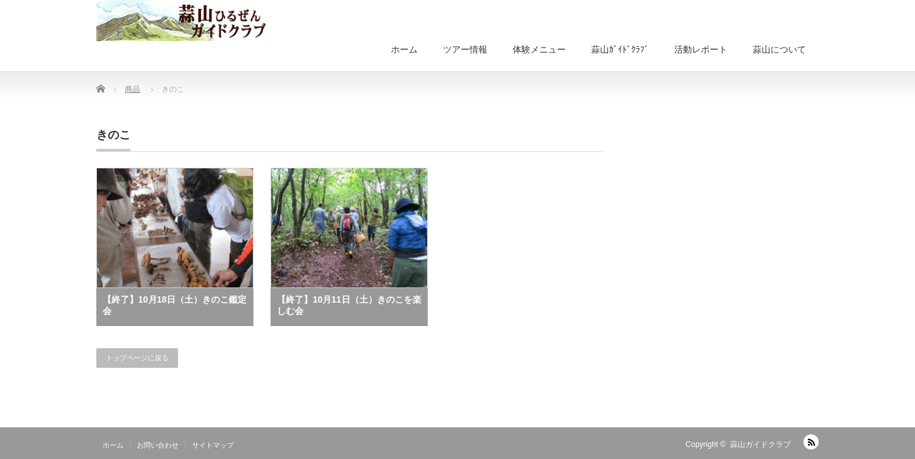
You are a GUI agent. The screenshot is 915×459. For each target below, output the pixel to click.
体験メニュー (539, 49)
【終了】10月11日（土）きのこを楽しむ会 (349, 305)
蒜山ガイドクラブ (760, 444)
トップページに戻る (137, 358)
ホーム (404, 49)
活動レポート (700, 49)
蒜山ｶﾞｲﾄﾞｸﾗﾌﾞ (620, 49)
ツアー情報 (465, 49)
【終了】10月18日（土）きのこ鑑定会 (174, 305)
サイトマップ (213, 445)
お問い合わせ (158, 445)
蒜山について (779, 49)
